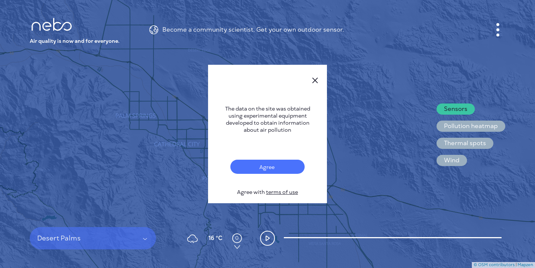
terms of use (282, 192)
